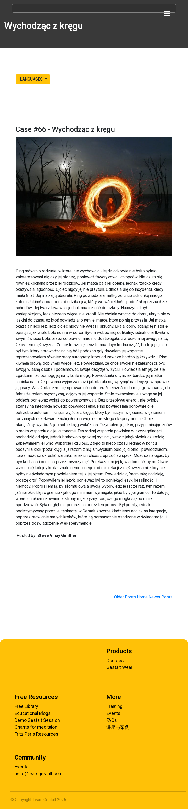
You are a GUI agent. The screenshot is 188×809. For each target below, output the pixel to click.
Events (113, 713)
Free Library (26, 706)
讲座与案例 (117, 727)
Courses (115, 660)
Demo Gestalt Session (37, 720)
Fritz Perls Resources (36, 734)
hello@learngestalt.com (39, 773)
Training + (116, 706)
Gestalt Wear (119, 667)
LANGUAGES (31, 79)
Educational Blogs (33, 713)
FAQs (111, 720)
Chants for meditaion (36, 727)
